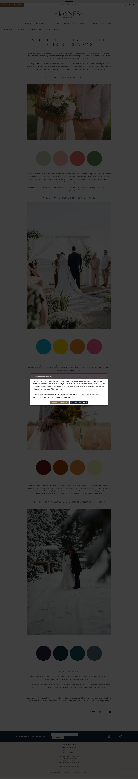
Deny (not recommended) (85, 403)
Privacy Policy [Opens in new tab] (60, 394)
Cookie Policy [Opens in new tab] (73, 394)
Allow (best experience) (53, 403)
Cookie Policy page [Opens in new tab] (64, 396)
